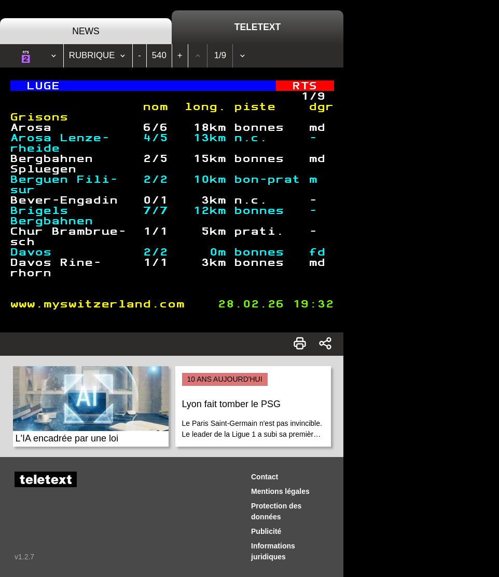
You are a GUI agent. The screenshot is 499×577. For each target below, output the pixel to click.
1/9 (220, 55)
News (86, 31)
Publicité (266, 531)
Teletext (257, 27)
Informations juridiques (273, 551)
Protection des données (276, 511)
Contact (264, 477)
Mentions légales (280, 491)
